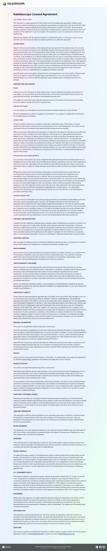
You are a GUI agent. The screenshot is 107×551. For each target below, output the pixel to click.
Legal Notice (44, 548)
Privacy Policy (26, 359)
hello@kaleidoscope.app (67, 534)
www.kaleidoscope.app (36, 534)
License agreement (61, 548)
